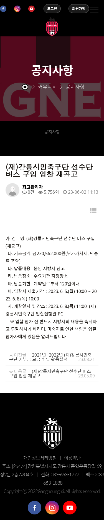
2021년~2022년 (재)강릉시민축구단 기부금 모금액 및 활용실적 (50, 357)
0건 (28, 192)
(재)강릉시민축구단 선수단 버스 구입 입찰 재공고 (50, 373)
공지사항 (52, 131)
